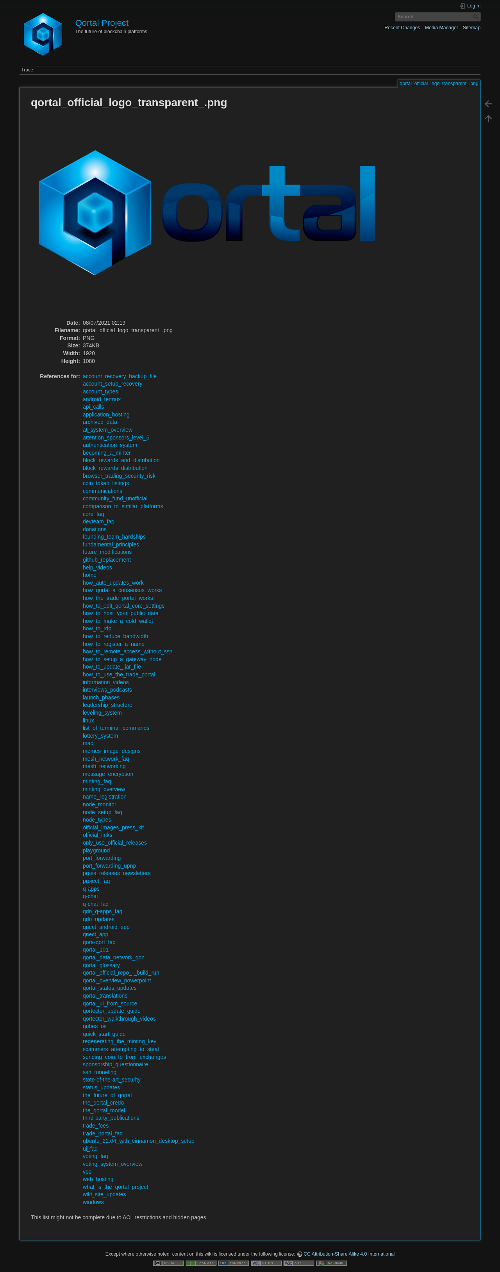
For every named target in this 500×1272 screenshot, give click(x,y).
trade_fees (96, 1126)
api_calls (93, 407)
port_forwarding (102, 858)
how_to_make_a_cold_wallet (118, 621)
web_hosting (98, 1179)
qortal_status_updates (110, 988)
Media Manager (441, 27)
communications (102, 491)
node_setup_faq (102, 812)
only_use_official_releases (115, 843)
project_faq (96, 881)
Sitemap (471, 27)
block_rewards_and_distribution (121, 460)
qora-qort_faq (99, 942)
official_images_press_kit (113, 827)
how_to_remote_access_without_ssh (128, 651)
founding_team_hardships (114, 537)
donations (95, 529)
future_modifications (107, 552)
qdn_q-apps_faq (102, 911)
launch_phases (101, 697)
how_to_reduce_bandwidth (115, 636)
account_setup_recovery (113, 384)
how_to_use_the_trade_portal (119, 674)
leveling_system (102, 713)
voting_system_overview (113, 1164)
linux (88, 720)
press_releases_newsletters (117, 873)
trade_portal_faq (103, 1133)
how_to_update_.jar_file (112, 667)
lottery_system (100, 736)
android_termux (102, 399)
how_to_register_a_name (114, 644)
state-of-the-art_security (112, 1079)
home (89, 575)
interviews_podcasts (107, 690)
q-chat (90, 896)
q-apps (91, 889)
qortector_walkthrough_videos (119, 1019)
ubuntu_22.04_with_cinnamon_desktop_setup (139, 1141)
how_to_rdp (97, 628)
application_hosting (106, 414)
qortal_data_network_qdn (114, 957)
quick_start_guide (104, 1034)
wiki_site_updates (104, 1194)
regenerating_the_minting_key (119, 1041)
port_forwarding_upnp (109, 866)
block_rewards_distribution (115, 468)
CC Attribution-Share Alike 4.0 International (349, 1254)
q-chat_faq (96, 904)
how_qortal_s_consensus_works (122, 590)
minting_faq (97, 781)
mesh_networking (104, 766)
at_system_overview (107, 430)
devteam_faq (98, 521)
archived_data (100, 422)
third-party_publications (111, 1118)
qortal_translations (105, 996)
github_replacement (107, 560)
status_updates (101, 1087)
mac (88, 743)
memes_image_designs (112, 751)
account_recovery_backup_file (120, 376)
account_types (100, 391)
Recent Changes (402, 27)
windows (93, 1202)
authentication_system (110, 445)
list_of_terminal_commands (116, 728)
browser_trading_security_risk (119, 476)
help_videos (97, 567)
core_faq (93, 514)
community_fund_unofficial (115, 498)
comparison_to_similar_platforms (123, 506)
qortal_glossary (101, 965)
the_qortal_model (104, 1110)
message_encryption (108, 774)
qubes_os (95, 1026)
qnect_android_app (106, 927)
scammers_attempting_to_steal (121, 1049)
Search (476, 17)
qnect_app (95, 934)
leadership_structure (107, 705)
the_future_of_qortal (107, 1095)
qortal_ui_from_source (110, 1003)
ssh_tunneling (99, 1072)
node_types (97, 820)
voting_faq (95, 1156)
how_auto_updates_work (113, 583)
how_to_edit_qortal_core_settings (123, 606)
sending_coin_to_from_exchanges (124, 1057)
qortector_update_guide (112, 1011)
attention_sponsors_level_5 (116, 437)
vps (87, 1172)
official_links (97, 835)
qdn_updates (98, 919)
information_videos (106, 682)
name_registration (105, 796)
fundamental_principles (111, 544)
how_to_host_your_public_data (121, 613)
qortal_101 (96, 949)
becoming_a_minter (107, 453)
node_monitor (99, 804)
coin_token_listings (106, 483)
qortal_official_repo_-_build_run (121, 973)
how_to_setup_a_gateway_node (122, 659)
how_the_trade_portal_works (118, 598)
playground (96, 850)
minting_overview (104, 789)
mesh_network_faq (106, 759)
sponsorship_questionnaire (115, 1064)
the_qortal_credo (103, 1102)
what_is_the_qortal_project (115, 1187)
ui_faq (90, 1149)
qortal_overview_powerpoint (117, 980)
